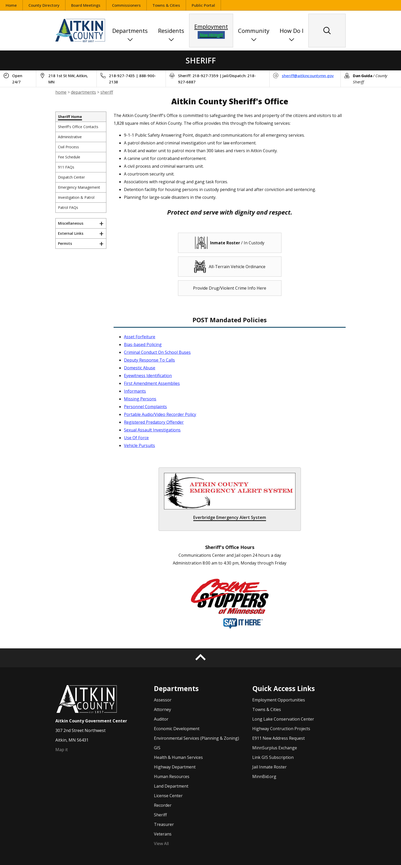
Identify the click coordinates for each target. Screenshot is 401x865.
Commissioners (126, 5)
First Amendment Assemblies (152, 383)
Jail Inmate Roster (269, 767)
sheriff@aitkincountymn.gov (307, 75)
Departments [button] (130, 30)
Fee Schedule (69, 157)
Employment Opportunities (278, 700)
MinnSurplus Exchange (274, 748)
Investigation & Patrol (76, 197)
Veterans (163, 834)
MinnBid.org (264, 776)
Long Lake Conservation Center (283, 719)
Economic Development (176, 728)
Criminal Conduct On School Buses (157, 352)
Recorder (163, 805)
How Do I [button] (291, 30)
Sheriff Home (70, 116)
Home (11, 5)
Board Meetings (85, 5)
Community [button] (253, 30)
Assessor (163, 700)
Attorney (162, 709)
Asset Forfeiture (139, 337)
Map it (61, 749)
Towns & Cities (166, 5)
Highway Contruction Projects (281, 728)
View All (161, 843)
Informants (135, 391)
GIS (157, 748)
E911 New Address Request (278, 738)
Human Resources (171, 776)
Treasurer (164, 824)
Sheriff (160, 815)
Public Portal (206, 5)
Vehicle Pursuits (139, 445)
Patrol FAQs (68, 207)
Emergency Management (79, 187)
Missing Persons (140, 399)
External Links (70, 233)
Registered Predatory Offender (154, 422)
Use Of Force (136, 438)
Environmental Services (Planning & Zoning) (196, 738)
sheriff (106, 92)
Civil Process (68, 146)
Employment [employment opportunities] (211, 31)
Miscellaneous (70, 223)
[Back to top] (200, 657)
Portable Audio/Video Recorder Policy (160, 414)
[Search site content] (327, 30)
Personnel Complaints (145, 406)
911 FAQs (66, 167)
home (60, 92)
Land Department (171, 786)
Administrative (70, 136)
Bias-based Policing (143, 344)
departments (83, 92)
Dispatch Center (71, 177)
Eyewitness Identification (148, 375)
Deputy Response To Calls (149, 360)
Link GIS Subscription (273, 757)
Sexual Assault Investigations (152, 430)
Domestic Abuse (139, 368)
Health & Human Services (178, 757)
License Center (168, 795)
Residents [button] (171, 30)
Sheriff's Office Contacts (78, 126)
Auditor (161, 719)
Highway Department (175, 767)
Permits (65, 243)
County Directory (44, 5)
